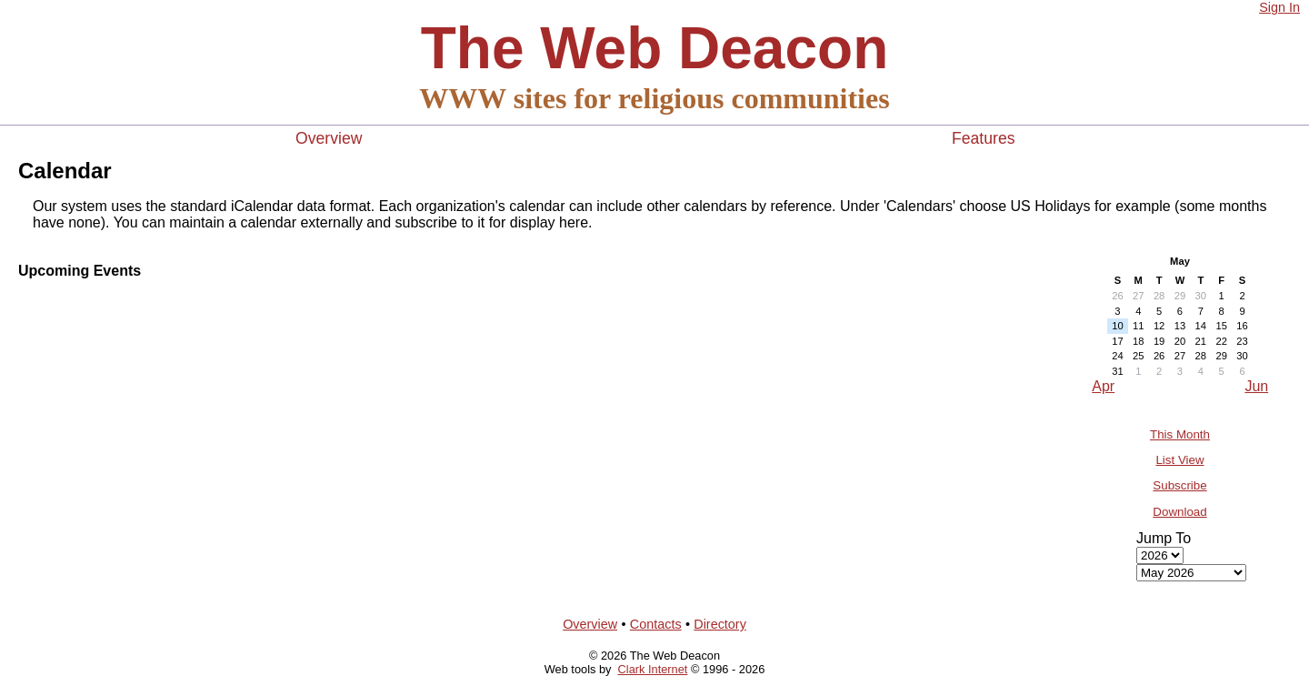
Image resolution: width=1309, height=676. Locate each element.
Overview (328, 138)
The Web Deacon (654, 48)
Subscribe (1179, 485)
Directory (720, 624)
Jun (1256, 386)
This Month (1180, 434)
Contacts (656, 624)
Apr (1103, 386)
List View (1179, 460)
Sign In (1279, 7)
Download (1179, 512)
